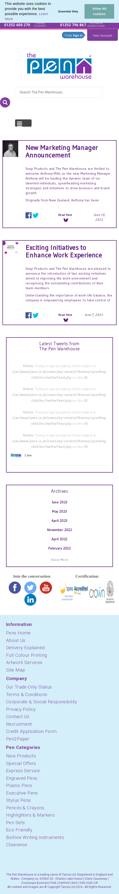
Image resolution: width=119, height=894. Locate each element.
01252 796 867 (73, 25)
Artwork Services (24, 662)
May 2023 (59, 511)
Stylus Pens (18, 800)
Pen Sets (15, 822)
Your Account (102, 35)
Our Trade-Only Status (29, 687)
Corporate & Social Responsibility (41, 702)
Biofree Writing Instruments (35, 837)
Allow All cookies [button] (99, 11)
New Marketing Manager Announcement (62, 151)
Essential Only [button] (68, 11)
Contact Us (17, 716)
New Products (21, 756)
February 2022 (59, 548)
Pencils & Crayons (25, 808)
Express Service (23, 770)
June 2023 (60, 502)
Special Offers (21, 763)
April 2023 (59, 520)
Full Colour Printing (26, 655)
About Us (15, 640)
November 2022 (59, 530)
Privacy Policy (21, 709)
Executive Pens (22, 793)
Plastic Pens (19, 785)
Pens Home (18, 633)
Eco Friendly (19, 830)
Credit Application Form (31, 731)
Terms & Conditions (26, 694)
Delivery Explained (25, 647)
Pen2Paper (18, 739)
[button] (15, 19)
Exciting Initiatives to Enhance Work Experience (64, 251)
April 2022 (59, 539)
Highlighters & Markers (30, 815)
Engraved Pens (21, 778)
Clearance (16, 844)
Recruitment (19, 724)
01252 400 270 (17, 25)
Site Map (15, 670)
